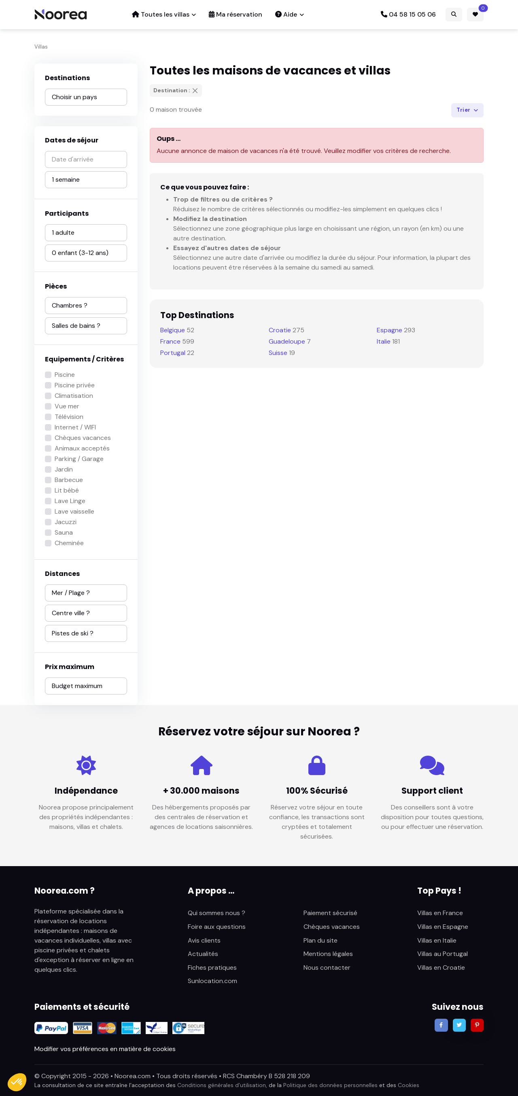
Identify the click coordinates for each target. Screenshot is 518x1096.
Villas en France (440, 913)
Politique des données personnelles (330, 1085)
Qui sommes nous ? (216, 913)
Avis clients (204, 940)
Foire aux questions (217, 926)
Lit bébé (67, 490)
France (170, 341)
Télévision (69, 416)
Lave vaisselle (74, 511)
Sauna (64, 532)
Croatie (280, 330)
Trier (464, 109)
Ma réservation (235, 14)
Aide (286, 14)
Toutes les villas (160, 14)
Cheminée (69, 543)
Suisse (278, 352)
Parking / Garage (79, 459)
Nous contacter (327, 967)
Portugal (172, 352)
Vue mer (67, 406)
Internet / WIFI (75, 427)
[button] (17, 1082)
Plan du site (321, 940)
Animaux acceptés (82, 448)
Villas (41, 46)
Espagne (389, 330)
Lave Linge (70, 501)
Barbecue (69, 480)
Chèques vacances (83, 437)
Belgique (172, 330)
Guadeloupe (287, 341)
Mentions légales (328, 953)
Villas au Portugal (442, 953)
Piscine (65, 374)
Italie (384, 341)
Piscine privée (75, 385)
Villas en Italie (436, 940)
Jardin (64, 469)
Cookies (408, 1085)
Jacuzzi (65, 522)
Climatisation (74, 395)
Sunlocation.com (212, 981)
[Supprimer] (195, 90)
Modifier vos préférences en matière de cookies (105, 1049)
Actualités (203, 953)
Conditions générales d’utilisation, (222, 1085)
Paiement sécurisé (330, 913)
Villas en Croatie (441, 967)
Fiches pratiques (212, 967)
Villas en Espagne (442, 926)
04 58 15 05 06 (408, 14)
